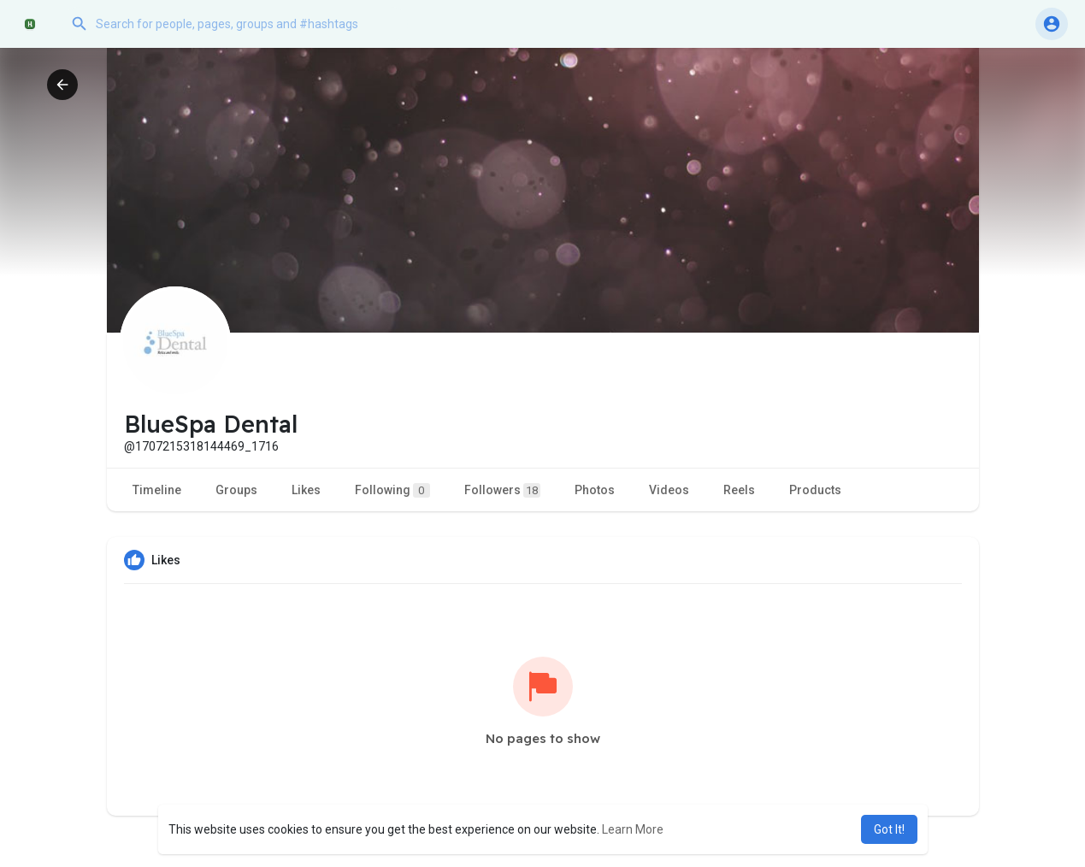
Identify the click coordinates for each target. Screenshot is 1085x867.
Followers (502, 490)
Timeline (157, 490)
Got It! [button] (889, 829)
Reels (739, 490)
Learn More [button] (632, 829)
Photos (595, 490)
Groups (236, 490)
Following (392, 490)
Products (815, 490)
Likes (306, 490)
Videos (669, 490)
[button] (235, 24)
